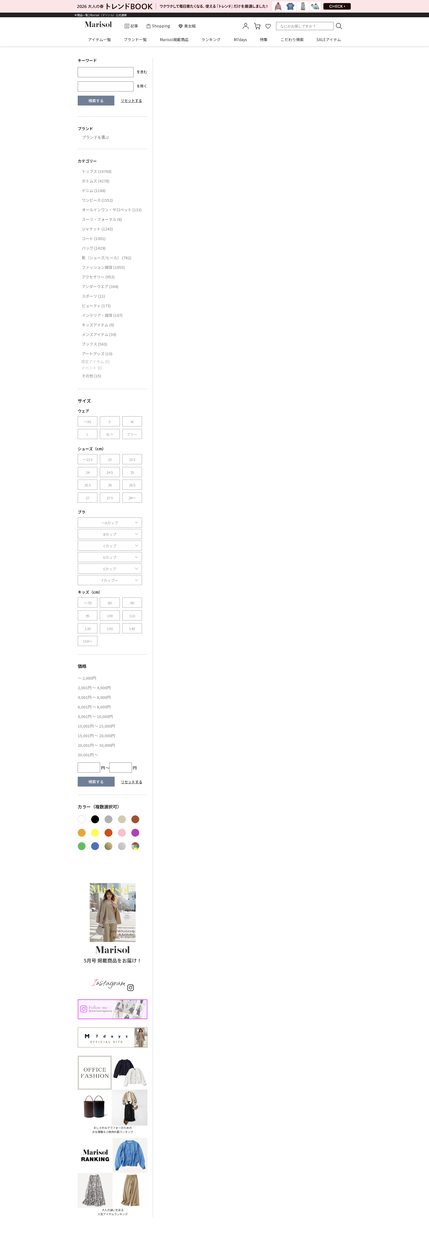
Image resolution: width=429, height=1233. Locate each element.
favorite (268, 26)
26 (110, 485)
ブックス (94, 344)
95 (87, 615)
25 (132, 472)
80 (110, 602)
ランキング (211, 39)
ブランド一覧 (135, 39)
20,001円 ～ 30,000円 (96, 745)
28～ (132, 497)
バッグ (94, 248)
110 (132, 615)
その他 (91, 375)
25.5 (87, 485)
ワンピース (97, 200)
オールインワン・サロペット (112, 209)
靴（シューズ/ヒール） (106, 257)
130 (110, 628)
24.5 (109, 472)
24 (87, 472)
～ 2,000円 (87, 678)
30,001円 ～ (88, 755)
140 (132, 628)
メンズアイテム (99, 334)
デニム (94, 190)
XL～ (110, 434)
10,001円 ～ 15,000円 (96, 726)
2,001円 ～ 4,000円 (94, 687)
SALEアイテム (329, 39)
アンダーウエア (100, 286)
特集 (264, 39)
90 (132, 602)
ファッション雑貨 (103, 267)
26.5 (132, 485)
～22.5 (88, 459)
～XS (87, 421)
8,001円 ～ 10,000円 (95, 716)
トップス (97, 171)
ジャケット (97, 229)
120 (88, 628)
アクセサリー (98, 277)
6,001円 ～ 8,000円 (94, 707)
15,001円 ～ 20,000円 (96, 735)
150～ (87, 641)
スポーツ (93, 296)
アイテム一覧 (99, 39)
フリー (132, 434)
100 (110, 615)
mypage (245, 26)
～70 (87, 602)
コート (94, 238)
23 (110, 459)
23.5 (132, 459)
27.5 (109, 497)
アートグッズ (97, 353)
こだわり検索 (292, 39)
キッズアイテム (98, 325)
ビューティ (96, 305)
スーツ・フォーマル (102, 219)
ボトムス (95, 181)
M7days (240, 39)
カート (257, 26)
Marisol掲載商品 (174, 39)
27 (87, 497)
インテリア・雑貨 (102, 315)
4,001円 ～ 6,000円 (94, 697)
